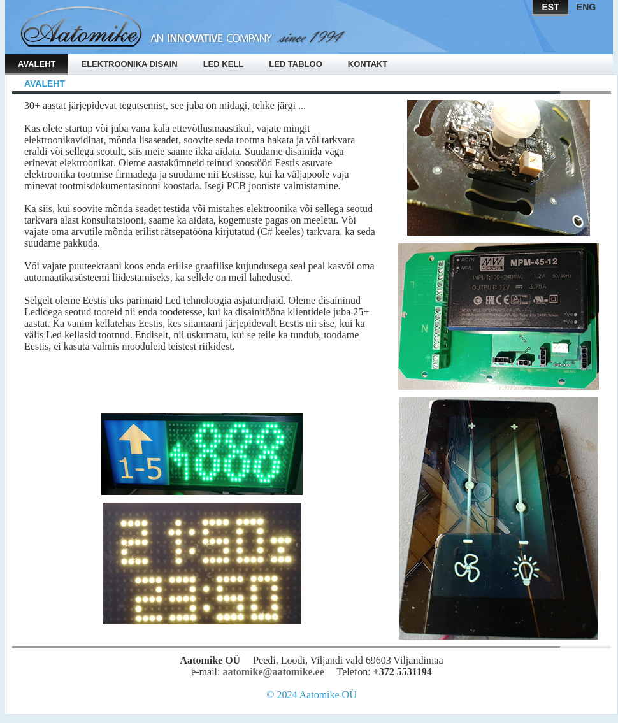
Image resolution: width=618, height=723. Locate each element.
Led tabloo (295, 64)
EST (550, 7)
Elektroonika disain (129, 64)
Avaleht (36, 64)
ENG (586, 7)
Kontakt (368, 64)
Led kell (223, 64)
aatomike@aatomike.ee (273, 671)
